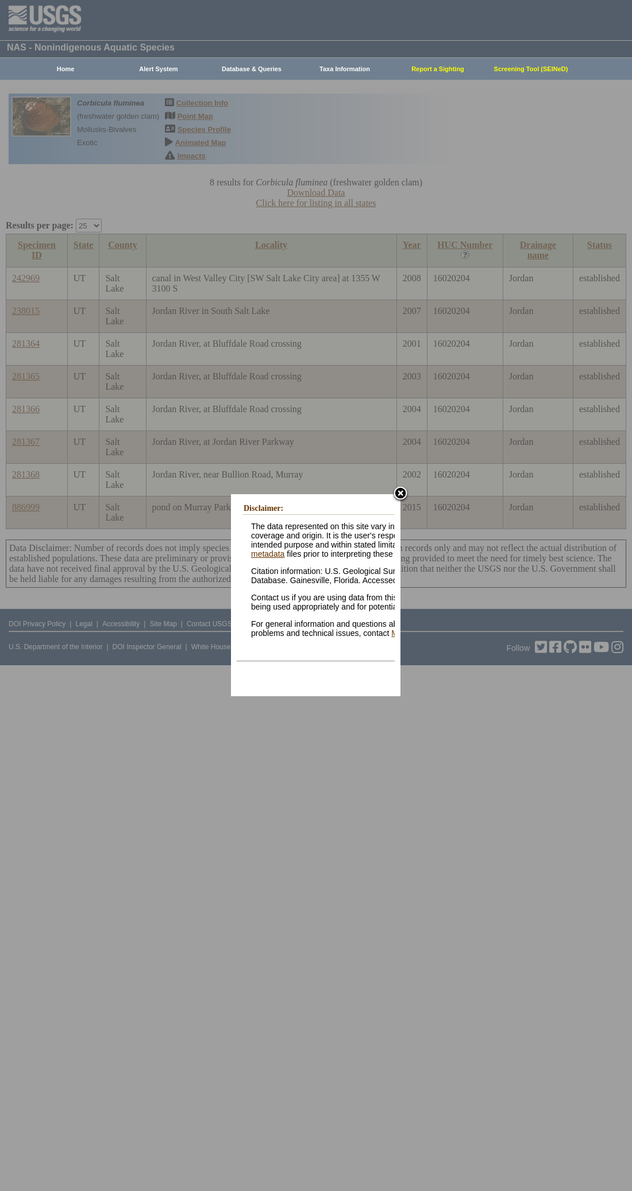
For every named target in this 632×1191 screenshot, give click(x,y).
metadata (267, 553)
